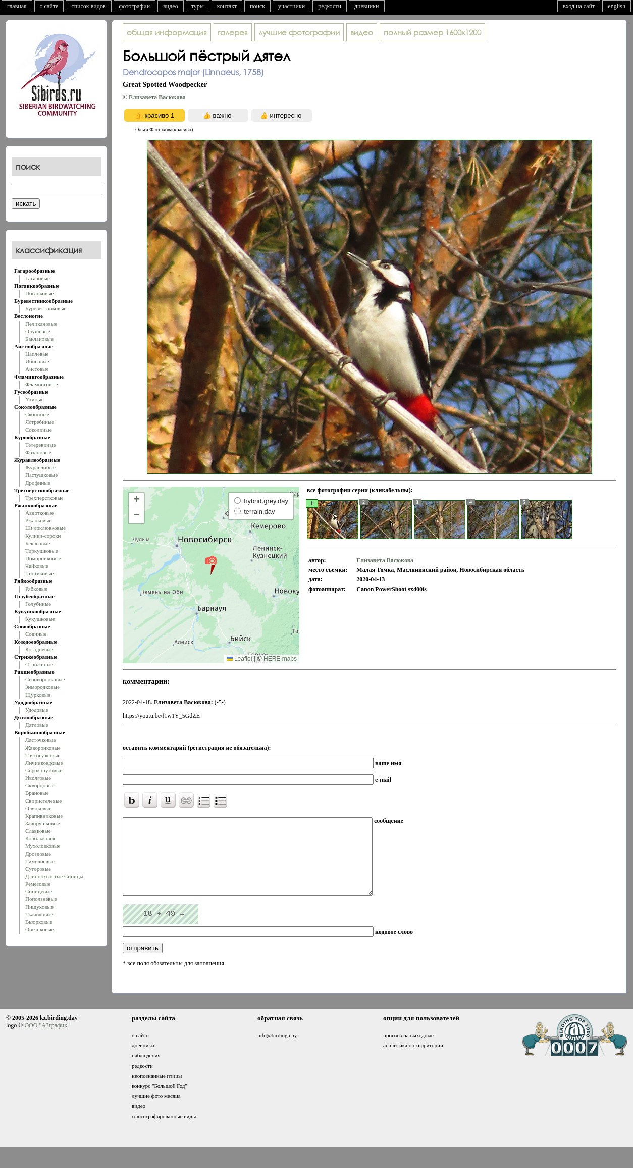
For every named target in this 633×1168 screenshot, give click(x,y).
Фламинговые (41, 384)
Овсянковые (39, 929)
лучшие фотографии (299, 32)
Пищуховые (39, 907)
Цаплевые (36, 354)
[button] (211, 565)
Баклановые (39, 339)
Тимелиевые (40, 861)
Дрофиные (37, 483)
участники (291, 6)
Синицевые (38, 891)
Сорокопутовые (43, 770)
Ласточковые (40, 740)
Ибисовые (37, 361)
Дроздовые (38, 854)
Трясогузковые (42, 755)
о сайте (49, 6)
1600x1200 (432, 32)
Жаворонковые (43, 748)
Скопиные (37, 414)
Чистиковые (39, 573)
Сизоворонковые (45, 679)
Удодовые (36, 710)
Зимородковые (42, 687)
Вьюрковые (38, 922)
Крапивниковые (44, 816)
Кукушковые (40, 619)
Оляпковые (38, 808)
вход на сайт (579, 6)
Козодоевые (39, 649)
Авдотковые (39, 513)
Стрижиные (39, 664)
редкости (329, 6)
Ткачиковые (39, 914)
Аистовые (36, 369)
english (616, 6)
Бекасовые (37, 543)
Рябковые (36, 589)
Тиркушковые (41, 551)
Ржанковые (38, 520)
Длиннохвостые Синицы (54, 876)
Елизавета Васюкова (157, 97)
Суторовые (38, 869)
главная (17, 6)
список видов (88, 6)
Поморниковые (43, 558)
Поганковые (39, 293)
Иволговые (38, 778)
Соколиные (38, 430)
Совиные (35, 634)
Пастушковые (41, 475)
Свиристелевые (43, 801)
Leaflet (239, 658)
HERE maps (280, 658)
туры (197, 6)
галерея (233, 32)
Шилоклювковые (45, 528)
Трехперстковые (44, 498)
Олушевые (37, 331)
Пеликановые (41, 324)
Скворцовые (40, 785)
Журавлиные (40, 467)
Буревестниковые (45, 308)
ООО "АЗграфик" (46, 1040)
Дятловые (36, 725)
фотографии (134, 6)
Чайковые (36, 566)
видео (170, 6)
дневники (366, 6)
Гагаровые (37, 278)
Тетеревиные (40, 445)
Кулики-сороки (43, 536)
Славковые (38, 831)
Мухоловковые (42, 846)
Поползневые (41, 899)
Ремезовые (37, 884)
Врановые (37, 793)
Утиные (34, 399)
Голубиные (38, 604)
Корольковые (40, 838)
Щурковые (37, 695)
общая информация (167, 32)
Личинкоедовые (44, 763)
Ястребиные (39, 422)
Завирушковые (42, 823)
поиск (257, 6)
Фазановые (38, 452)
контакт (227, 6)
